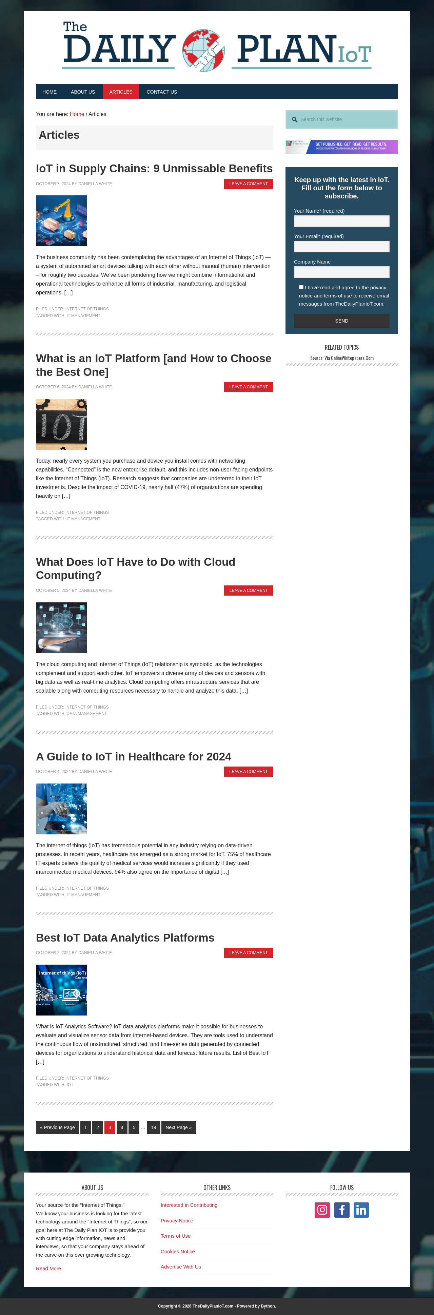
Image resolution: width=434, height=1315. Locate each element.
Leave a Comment (249, 183)
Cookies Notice (178, 1251)
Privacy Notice (177, 1220)
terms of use (338, 295)
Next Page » (178, 1128)
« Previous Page (57, 1128)
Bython (268, 1306)
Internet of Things (87, 309)
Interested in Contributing (189, 1205)
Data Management (86, 713)
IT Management (83, 315)
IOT (69, 1084)
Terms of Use (176, 1236)
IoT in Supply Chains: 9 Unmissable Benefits (154, 168)
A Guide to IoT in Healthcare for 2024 (133, 756)
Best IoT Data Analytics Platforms (125, 937)
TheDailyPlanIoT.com (213, 1306)
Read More (48, 1268)
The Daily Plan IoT (217, 46)
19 (155, 1126)
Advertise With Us (181, 1267)
